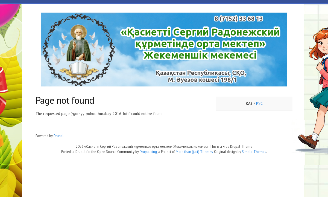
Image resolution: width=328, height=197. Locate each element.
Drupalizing (148, 151)
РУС (259, 103)
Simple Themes (254, 151)
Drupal (59, 136)
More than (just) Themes (194, 151)
